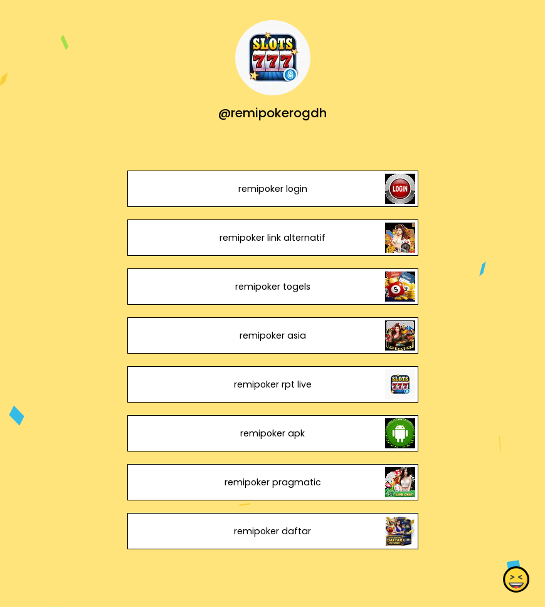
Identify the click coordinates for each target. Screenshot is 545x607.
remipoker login (272, 188)
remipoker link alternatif (272, 237)
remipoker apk (272, 433)
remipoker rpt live (272, 384)
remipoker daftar (272, 531)
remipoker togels (272, 286)
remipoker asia (272, 335)
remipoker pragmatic (272, 482)
